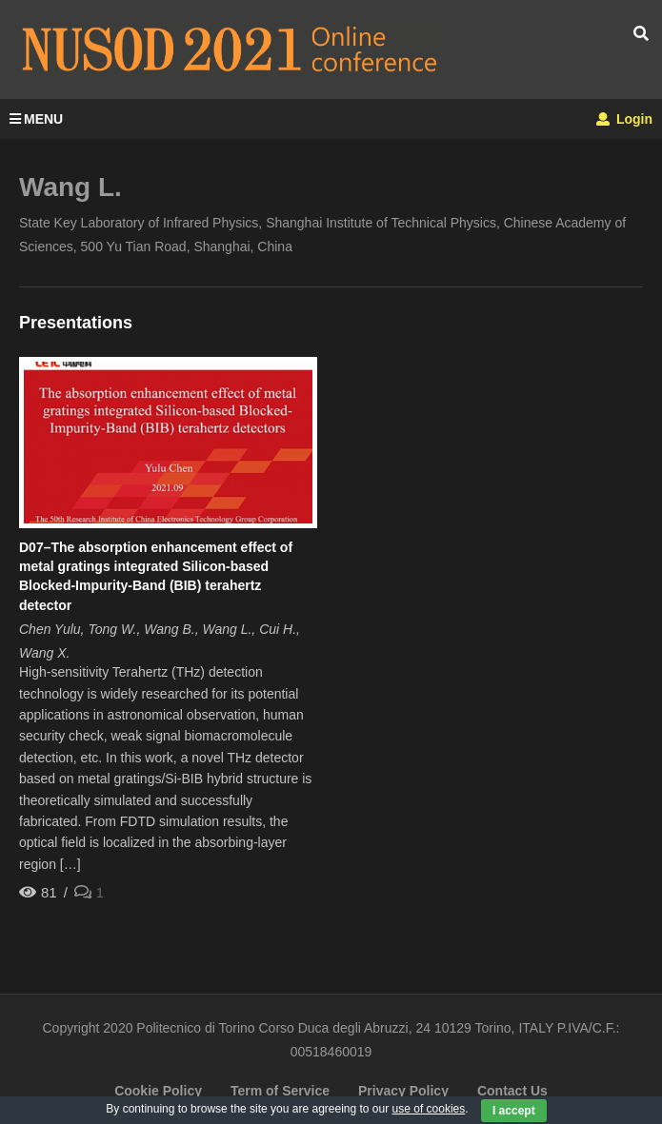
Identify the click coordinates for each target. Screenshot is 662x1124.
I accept (513, 1110)
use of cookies (429, 1108)
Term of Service (280, 1090)
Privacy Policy (403, 1090)
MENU (36, 119)
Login (624, 119)
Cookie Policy (158, 1090)
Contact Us (512, 1090)
